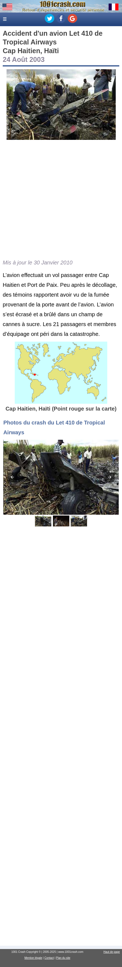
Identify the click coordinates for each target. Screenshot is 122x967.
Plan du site (63, 957)
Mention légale (33, 957)
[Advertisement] (61, 199)
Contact (49, 957)
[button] (12, 477)
